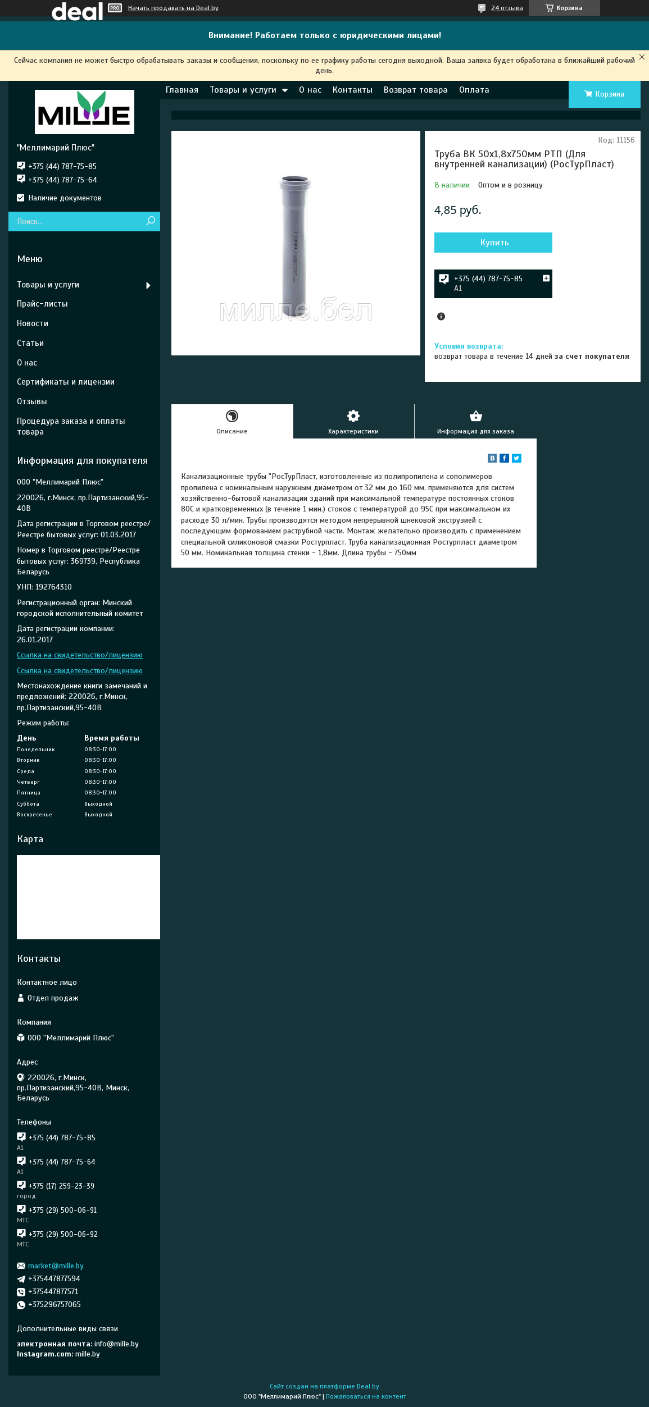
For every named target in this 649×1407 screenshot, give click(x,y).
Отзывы (32, 401)
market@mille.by (56, 1266)
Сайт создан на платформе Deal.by (324, 1386)
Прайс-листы (42, 304)
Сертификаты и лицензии (66, 382)
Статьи (30, 343)
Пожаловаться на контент (366, 1396)
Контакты (353, 89)
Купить (494, 242)
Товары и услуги (243, 89)
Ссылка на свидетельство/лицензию (80, 655)
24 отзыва (507, 8)
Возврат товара (416, 89)
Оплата (474, 89)
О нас (310, 89)
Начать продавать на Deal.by (173, 8)
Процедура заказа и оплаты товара (71, 426)
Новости (32, 323)
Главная (182, 89)
